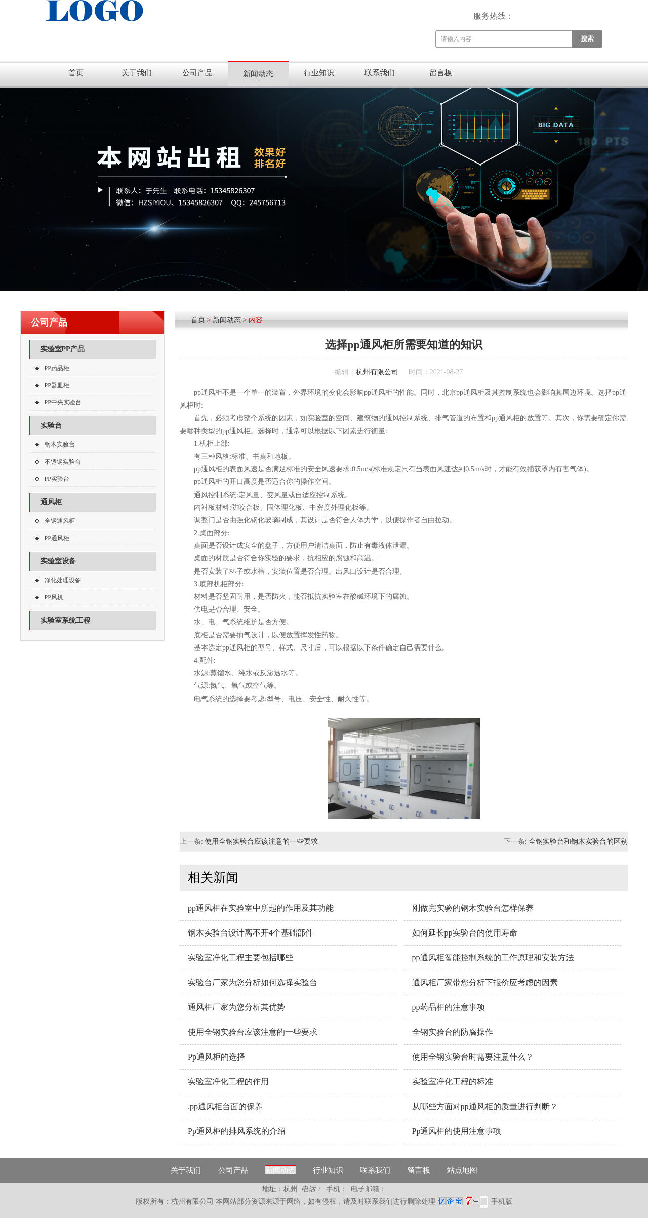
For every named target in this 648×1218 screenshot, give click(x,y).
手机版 (501, 1201)
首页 (76, 73)
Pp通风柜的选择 (216, 1056)
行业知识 (319, 73)
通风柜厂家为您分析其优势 (236, 1007)
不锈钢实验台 (63, 461)
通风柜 (51, 502)
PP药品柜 (57, 368)
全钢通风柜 (60, 520)
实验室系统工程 (65, 620)
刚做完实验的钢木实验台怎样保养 (473, 908)
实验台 (51, 425)
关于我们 (137, 73)
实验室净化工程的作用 (228, 1081)
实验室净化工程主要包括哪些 (240, 957)
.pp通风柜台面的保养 (225, 1106)
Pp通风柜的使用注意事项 (457, 1131)
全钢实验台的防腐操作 (452, 1032)
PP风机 (54, 597)
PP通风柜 (57, 538)
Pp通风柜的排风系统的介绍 (237, 1131)
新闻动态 (258, 74)
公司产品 (197, 73)
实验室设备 (58, 561)
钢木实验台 (60, 444)
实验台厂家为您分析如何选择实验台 (252, 982)
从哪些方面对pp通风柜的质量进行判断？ (485, 1106)
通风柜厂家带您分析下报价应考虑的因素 (485, 982)
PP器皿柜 (57, 385)
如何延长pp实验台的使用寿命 (464, 932)
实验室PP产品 (62, 349)
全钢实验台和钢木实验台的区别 (578, 841)
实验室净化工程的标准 (452, 1081)
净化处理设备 (63, 580)
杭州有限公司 (377, 372)
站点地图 (462, 1170)
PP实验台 (57, 478)
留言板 (440, 73)
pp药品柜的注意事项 (448, 1007)
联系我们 (379, 73)
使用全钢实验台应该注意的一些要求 (261, 841)
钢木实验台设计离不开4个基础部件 (250, 932)
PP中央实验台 (63, 402)
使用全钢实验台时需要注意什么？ (473, 1056)
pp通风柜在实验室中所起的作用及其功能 (261, 908)
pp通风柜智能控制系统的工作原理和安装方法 (493, 957)
